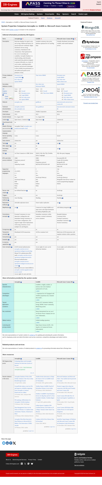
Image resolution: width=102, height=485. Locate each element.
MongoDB (58, 18)
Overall (23, 91)
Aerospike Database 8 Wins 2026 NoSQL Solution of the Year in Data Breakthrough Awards (24, 378)
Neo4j (42, 18)
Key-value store (19, 79)
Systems (40, 14)
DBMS (3, 22)
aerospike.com (18, 102)
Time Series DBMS (41, 75)
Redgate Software (95, 10)
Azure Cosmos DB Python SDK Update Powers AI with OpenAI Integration (65, 409)
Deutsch (98, 4)
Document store (19, 75)
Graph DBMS (18, 77)
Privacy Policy (32, 459)
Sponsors (65, 14)
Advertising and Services (20, 459)
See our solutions (79, 465)
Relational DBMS (40, 86)
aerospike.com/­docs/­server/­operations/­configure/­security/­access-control (24, 263)
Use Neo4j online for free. (90, 97)
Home (17, 14)
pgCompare (85, 61)
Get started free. (90, 35)
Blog (58, 14)
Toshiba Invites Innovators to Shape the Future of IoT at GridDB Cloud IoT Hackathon (45, 378)
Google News (31, 431)
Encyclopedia (49, 14)
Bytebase (49, 18)
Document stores (25, 93)
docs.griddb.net (40, 106)
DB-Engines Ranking (27, 14)
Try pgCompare (91, 67)
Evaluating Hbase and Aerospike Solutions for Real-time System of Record (23, 363)
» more (37, 291)
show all (32, 373)
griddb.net (38, 102)
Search (73, 14)
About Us (8, 459)
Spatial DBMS (18, 81)
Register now (90, 82)
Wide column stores (69, 99)
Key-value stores (25, 97)
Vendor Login (82, 14)
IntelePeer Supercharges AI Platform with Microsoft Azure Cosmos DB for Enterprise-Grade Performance (66, 421)
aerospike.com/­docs (20, 106)
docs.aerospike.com (20, 109)
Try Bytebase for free (90, 49)
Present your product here (90, 103)
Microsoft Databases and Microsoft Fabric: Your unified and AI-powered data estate (66, 378)
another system (14, 30)
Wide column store (62, 81)
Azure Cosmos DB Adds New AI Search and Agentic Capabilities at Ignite (66, 398)
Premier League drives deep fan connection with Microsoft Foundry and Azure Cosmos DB (66, 388)
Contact (40, 459)
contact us (32, 335)
